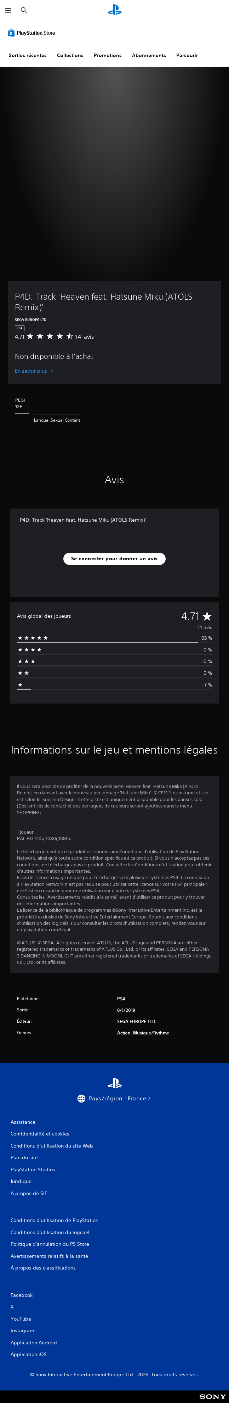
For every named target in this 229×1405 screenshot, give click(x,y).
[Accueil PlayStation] (115, 10)
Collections (70, 55)
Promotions (108, 55)
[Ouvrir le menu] (8, 10)
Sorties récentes (28, 55)
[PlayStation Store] (33, 32)
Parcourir (187, 55)
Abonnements (149, 55)
